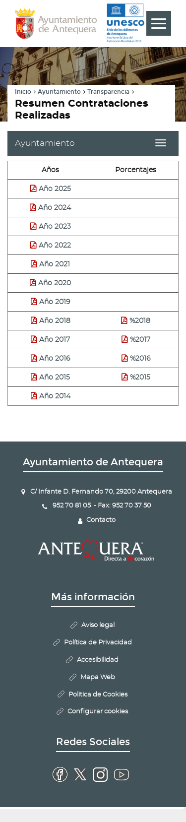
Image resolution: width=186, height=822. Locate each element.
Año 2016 (54, 358)
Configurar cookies (97, 711)
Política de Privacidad (98, 642)
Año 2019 (54, 302)
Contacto (101, 520)
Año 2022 (55, 245)
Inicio (23, 91)
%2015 (140, 377)
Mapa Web (97, 677)
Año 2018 (54, 320)
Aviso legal (98, 625)
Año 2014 (54, 396)
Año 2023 (55, 226)
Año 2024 (54, 207)
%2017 (140, 339)
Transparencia (108, 91)
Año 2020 (54, 283)
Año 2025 (55, 189)
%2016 (140, 358)
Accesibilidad (98, 660)
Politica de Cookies (97, 695)
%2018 (139, 320)
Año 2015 (54, 377)
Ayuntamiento (59, 91)
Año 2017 (54, 339)
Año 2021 (54, 264)
